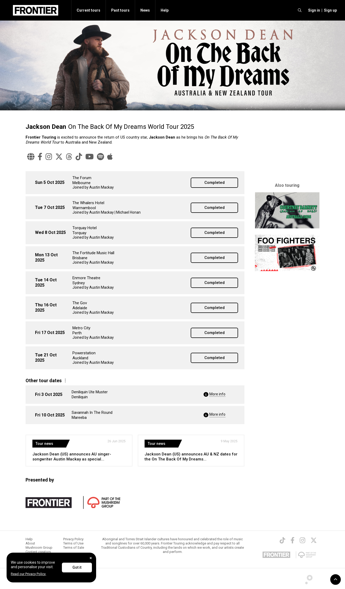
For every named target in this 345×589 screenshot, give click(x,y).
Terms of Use (73, 543)
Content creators (38, 552)
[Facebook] (40, 156)
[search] (299, 10)
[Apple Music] (110, 156)
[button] (313, 10)
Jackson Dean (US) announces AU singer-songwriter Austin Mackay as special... (71, 457)
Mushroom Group (39, 547)
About (30, 543)
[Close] (91, 558)
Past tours (120, 10)
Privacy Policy (73, 539)
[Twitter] (59, 156)
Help (165, 10)
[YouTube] (89, 156)
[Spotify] (100, 156)
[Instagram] (49, 156)
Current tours (88, 10)
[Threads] (69, 156)
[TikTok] (79, 156)
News (145, 10)
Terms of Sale (73, 547)
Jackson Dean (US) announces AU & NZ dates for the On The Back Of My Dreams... (191, 457)
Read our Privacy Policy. (28, 574)
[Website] (30, 156)
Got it (76, 567)
